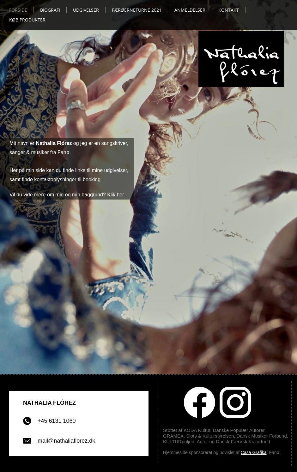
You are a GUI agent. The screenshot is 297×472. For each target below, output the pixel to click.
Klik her (116, 194)
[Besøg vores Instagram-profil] (235, 402)
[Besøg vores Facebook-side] (199, 402)
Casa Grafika (254, 452)
